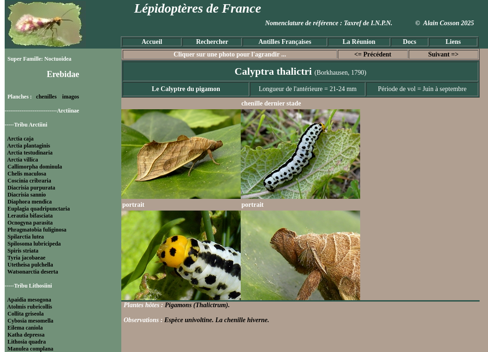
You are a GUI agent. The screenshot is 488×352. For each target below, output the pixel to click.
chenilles (46, 96)
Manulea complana (30, 348)
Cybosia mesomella (30, 320)
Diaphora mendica (29, 201)
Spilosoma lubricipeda (34, 243)
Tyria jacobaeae (26, 257)
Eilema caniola (25, 327)
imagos (70, 96)
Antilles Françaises (284, 41)
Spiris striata (22, 250)
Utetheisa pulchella (30, 264)
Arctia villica (22, 159)
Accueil (151, 41)
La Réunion (358, 41)
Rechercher (212, 41)
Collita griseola (25, 313)
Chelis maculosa (26, 173)
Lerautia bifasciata (30, 215)
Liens (453, 41)
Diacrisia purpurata (31, 187)
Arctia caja (20, 138)
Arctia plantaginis (28, 145)
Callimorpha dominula (34, 166)
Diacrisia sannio (26, 194)
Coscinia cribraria (29, 180)
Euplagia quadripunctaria (38, 208)
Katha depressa (25, 334)
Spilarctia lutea (25, 236)
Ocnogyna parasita (30, 222)
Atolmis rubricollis (29, 306)
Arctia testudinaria (29, 152)
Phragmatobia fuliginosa (36, 229)
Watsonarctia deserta (32, 271)
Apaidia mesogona (29, 299)
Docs (409, 41)
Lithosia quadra (26, 341)
